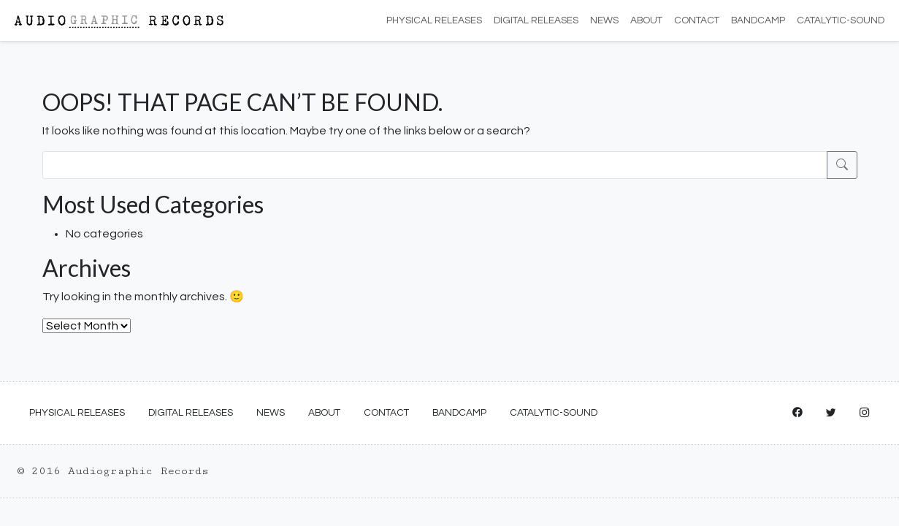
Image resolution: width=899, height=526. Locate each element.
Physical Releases (434, 20)
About (646, 20)
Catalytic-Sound (840, 20)
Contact (696, 20)
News (604, 20)
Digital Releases (536, 20)
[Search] (434, 165)
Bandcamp (758, 20)
